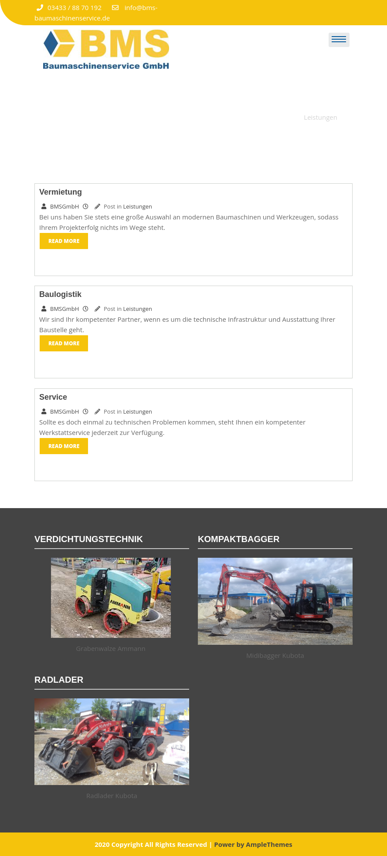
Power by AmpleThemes (253, 844)
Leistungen (137, 206)
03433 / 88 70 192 (68, 7)
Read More (63, 241)
